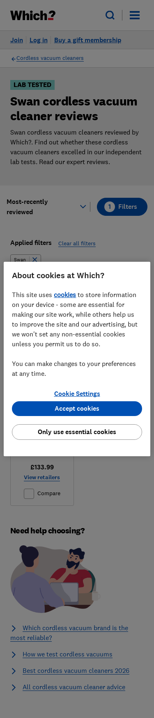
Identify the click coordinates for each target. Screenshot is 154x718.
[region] (77, 359)
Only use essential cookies (77, 432)
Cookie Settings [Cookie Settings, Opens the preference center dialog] (77, 393)
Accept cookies (77, 408)
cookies (65, 294)
